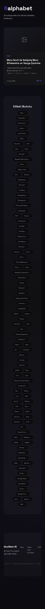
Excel (22, 489)
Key (28, 370)
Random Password (22, 272)
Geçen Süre (22, 432)
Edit (22, 504)
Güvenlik (23, 468)
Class (22, 164)
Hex (27, 344)
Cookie (22, 360)
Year (28, 417)
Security (17, 144)
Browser (22, 247)
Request (22, 288)
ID (22, 427)
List (18, 396)
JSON (18, 370)
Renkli (17, 442)
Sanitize (17, 422)
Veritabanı (22, 241)
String (23, 283)
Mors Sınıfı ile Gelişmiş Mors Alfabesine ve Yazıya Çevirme (23, 61)
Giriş (22, 547)
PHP (39, 547)
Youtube (22, 231)
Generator (22, 278)
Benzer (27, 463)
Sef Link (17, 324)
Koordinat (22, 484)
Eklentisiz (22, 453)
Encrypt (22, 154)
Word (27, 391)
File (18, 406)
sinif (27, 267)
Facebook (22, 221)
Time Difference (22, 262)
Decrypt (22, 185)
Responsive (23, 236)
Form (17, 267)
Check (17, 411)
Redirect (23, 339)
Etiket (17, 314)
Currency (22, 303)
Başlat (28, 442)
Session (17, 252)
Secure (17, 417)
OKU (39, 81)
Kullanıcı (27, 437)
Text (27, 396)
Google (22, 226)
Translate (22, 118)
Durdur (22, 447)
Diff (17, 216)
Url (16, 350)
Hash (28, 411)
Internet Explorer (22, 334)
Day (27, 406)
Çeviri (17, 401)
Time (22, 113)
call (27, 375)
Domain (27, 350)
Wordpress (22, 200)
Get (29, 144)
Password (22, 123)
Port (28, 422)
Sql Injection (22, 494)
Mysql (27, 216)
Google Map (22, 478)
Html (27, 149)
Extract (22, 355)
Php (17, 149)
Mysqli (27, 175)
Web (16, 463)
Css (18, 375)
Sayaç (28, 314)
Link (28, 324)
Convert (22, 365)
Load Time (22, 133)
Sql (17, 391)
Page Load (22, 169)
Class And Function (30, 550)
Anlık (16, 437)
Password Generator (22, 381)
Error (22, 257)
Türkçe (22, 319)
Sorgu (22, 473)
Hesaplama (22, 195)
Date (22, 138)
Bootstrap (22, 458)
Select (27, 499)
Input (17, 344)
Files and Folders (22, 205)
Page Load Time (22, 298)
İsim (17, 499)
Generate (22, 386)
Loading (22, 190)
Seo (22, 329)
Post (28, 252)
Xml (17, 175)
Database (22, 180)
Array (22, 128)
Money (28, 401)
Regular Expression (22, 159)
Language (22, 308)
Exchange (22, 211)
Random (22, 293)
